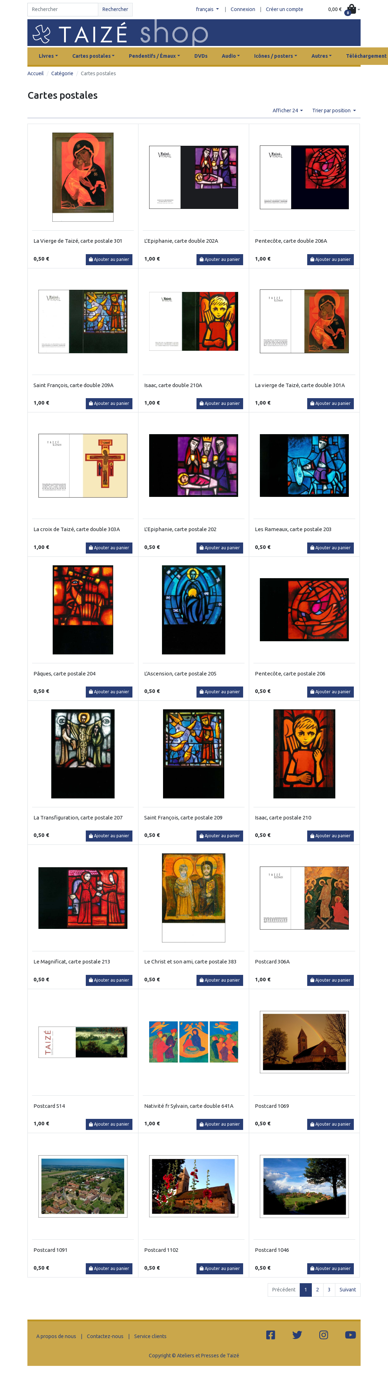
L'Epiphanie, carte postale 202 (180, 529)
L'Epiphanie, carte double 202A (181, 241)
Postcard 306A (272, 961)
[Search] (62, 9)
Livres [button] (46, 56)
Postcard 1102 (161, 1250)
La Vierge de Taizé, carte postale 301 (77, 241)
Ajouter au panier (109, 259)
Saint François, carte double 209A (73, 385)
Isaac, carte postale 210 (283, 817)
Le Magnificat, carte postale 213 (71, 961)
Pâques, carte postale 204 (64, 673)
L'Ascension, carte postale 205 (180, 673)
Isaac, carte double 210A (173, 385)
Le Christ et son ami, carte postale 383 (190, 961)
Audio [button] (229, 56)
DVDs (201, 56)
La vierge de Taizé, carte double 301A (300, 385)
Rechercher (115, 9)
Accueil (35, 73)
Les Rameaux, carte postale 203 (293, 529)
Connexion (243, 9)
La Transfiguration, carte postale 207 (77, 817)
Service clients (150, 1336)
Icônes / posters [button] (273, 56)
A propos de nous (56, 1336)
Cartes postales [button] (91, 56)
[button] (344, 10)
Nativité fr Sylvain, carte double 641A (189, 1106)
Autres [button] (319, 56)
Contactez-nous (105, 1336)
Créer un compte (284, 9)
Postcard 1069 (272, 1106)
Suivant (348, 1289)
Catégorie (62, 73)
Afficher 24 (286, 110)
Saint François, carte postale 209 (183, 817)
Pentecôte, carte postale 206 (290, 673)
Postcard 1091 (50, 1250)
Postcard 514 (49, 1106)
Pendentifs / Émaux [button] (152, 56)
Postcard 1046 (272, 1250)
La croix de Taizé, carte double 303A (76, 529)
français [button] (205, 9)
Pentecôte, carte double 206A (291, 241)
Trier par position (332, 110)
